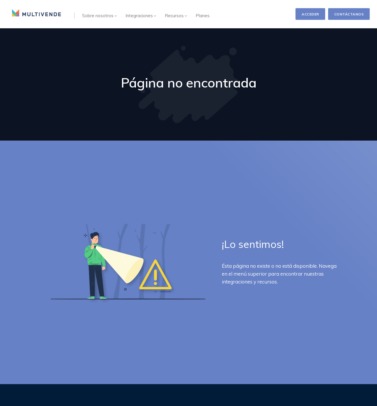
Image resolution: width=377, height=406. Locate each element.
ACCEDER (310, 14)
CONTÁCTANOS (349, 14)
